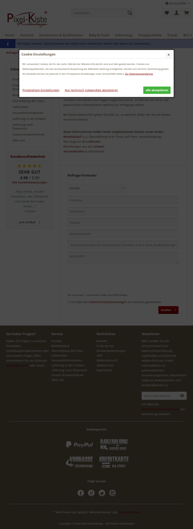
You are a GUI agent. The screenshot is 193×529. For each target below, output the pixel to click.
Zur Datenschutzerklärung (139, 73)
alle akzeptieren (157, 90)
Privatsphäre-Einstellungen (41, 90)
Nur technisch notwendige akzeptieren (91, 90)
